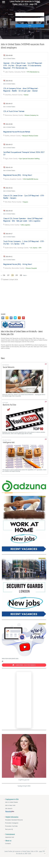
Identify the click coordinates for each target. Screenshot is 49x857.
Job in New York (10, 805)
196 (4, 275)
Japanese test (9, 837)
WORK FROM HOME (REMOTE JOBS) (24, 640)
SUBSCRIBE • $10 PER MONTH (24, 665)
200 (21, 275)
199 (16, 275)
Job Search (8, 808)
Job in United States (9, 58)
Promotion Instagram (11, 823)
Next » (25, 275)
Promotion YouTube (11, 826)
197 (8, 275)
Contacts (8, 843)
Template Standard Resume (14, 820)
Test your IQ (9, 829)
